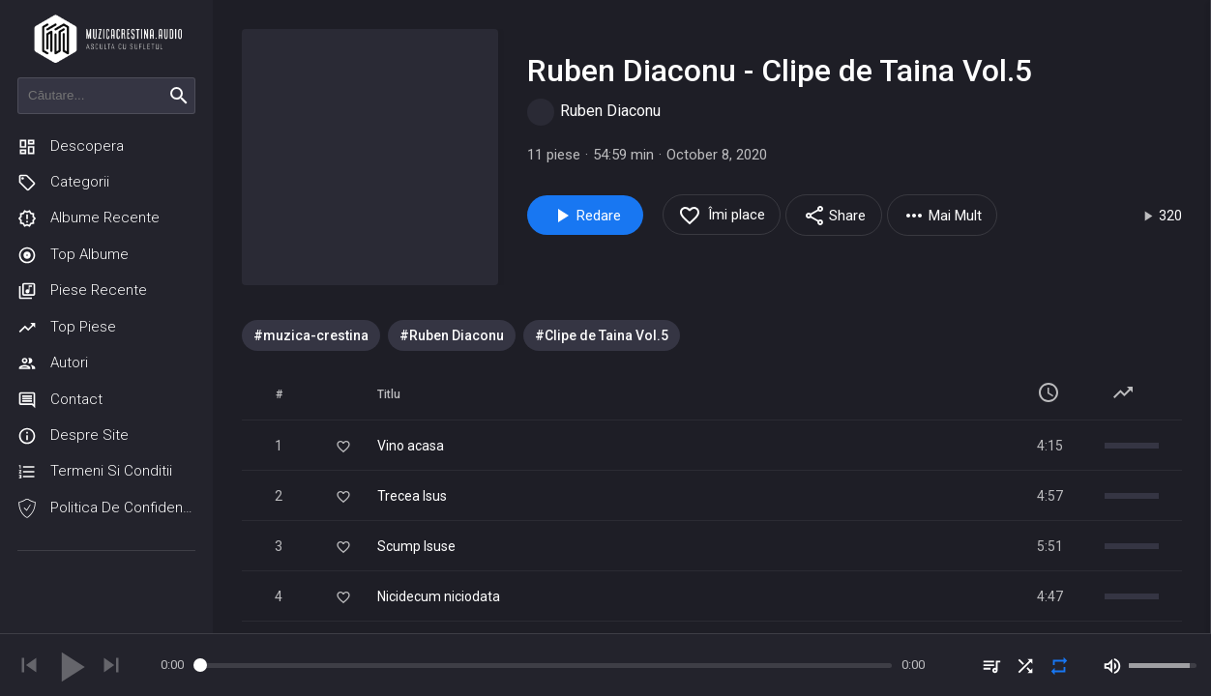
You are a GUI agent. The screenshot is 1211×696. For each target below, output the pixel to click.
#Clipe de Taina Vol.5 (601, 335)
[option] (311, 335)
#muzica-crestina (311, 335)
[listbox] (712, 335)
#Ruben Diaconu (451, 335)
